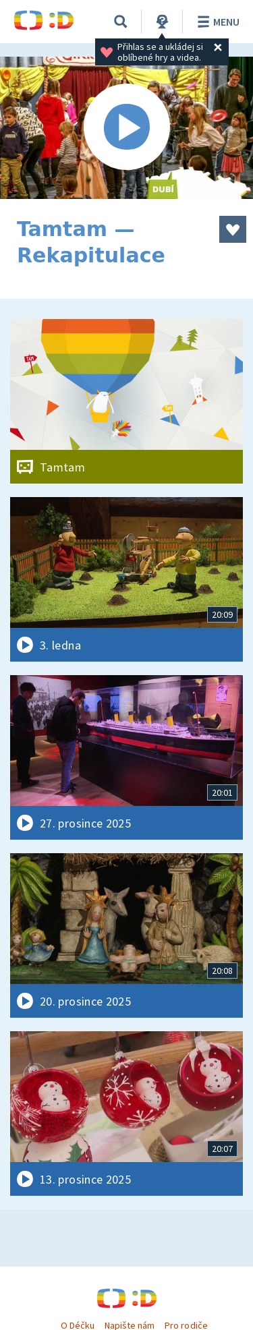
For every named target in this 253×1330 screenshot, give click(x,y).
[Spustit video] (126, 128)
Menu (216, 21)
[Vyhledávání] (121, 21)
